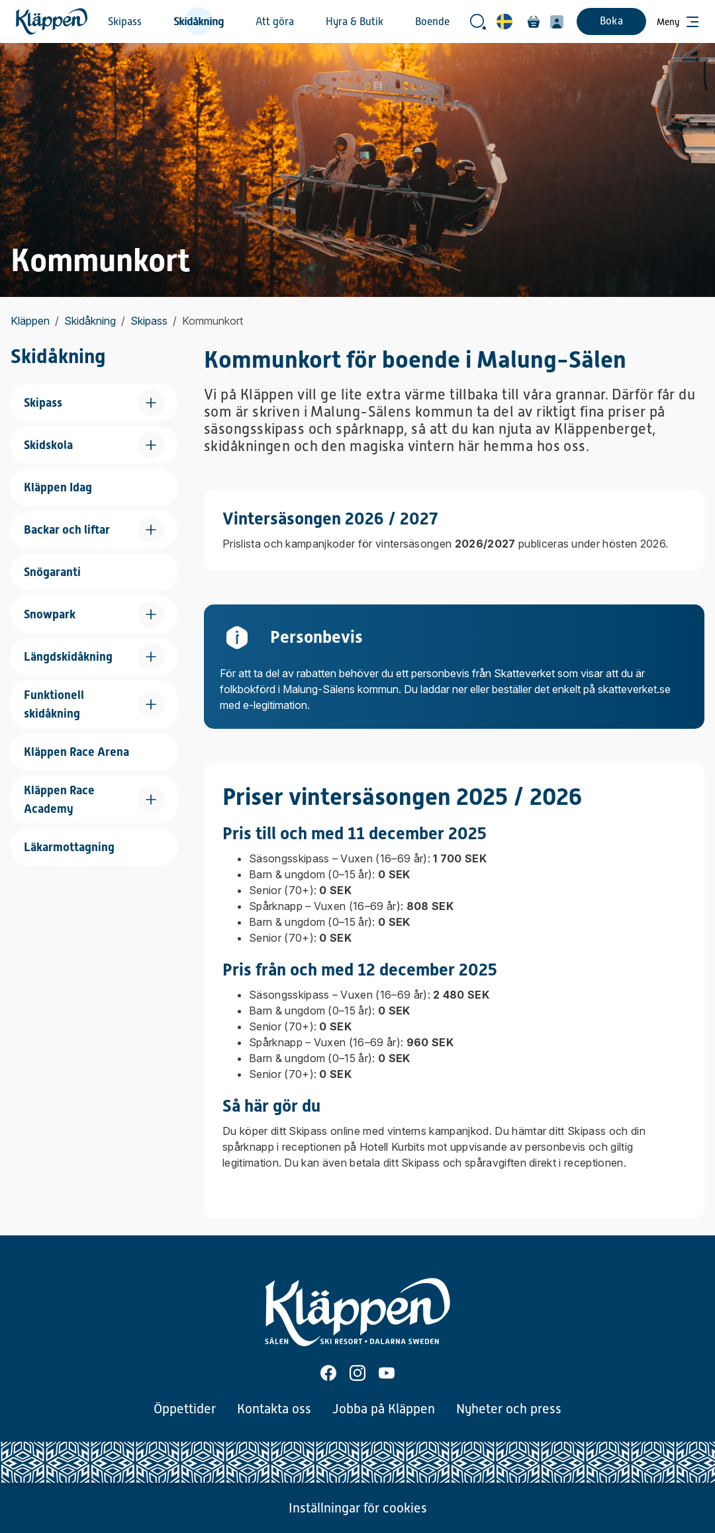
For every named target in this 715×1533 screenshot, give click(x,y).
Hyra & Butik (354, 22)
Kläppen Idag (58, 487)
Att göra (275, 22)
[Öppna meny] (678, 22)
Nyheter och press (508, 1408)
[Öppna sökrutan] (478, 22)
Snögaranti (52, 572)
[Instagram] (357, 1373)
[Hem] (51, 21)
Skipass (125, 22)
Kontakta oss (274, 1408)
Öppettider (185, 1408)
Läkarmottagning (69, 847)
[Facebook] (328, 1373)
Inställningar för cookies (358, 1508)
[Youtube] (387, 1373)
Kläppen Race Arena (76, 752)
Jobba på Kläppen (383, 1408)
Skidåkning (198, 22)
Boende (432, 22)
